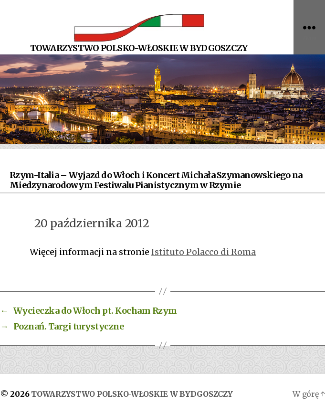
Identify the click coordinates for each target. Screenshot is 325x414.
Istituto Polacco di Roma (203, 251)
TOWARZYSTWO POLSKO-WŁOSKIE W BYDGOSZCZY (131, 394)
